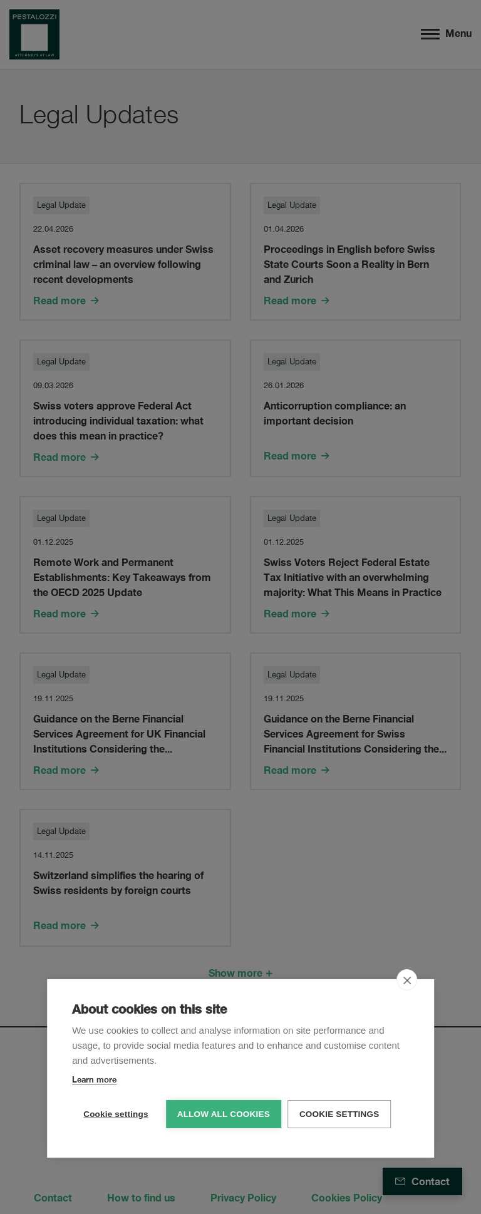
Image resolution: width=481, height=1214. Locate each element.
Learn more (94, 1079)
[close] (406, 979)
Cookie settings (115, 1113)
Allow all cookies (223, 1113)
